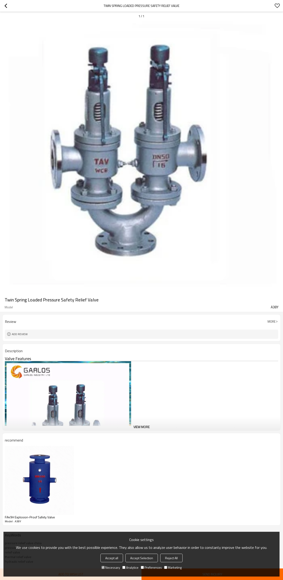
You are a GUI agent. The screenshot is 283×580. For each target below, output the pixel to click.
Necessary (111, 567)
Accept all (111, 558)
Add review (20, 334)
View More (141, 426)
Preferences (151, 567)
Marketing (173, 567)
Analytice (130, 567)
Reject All (171, 558)
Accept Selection (141, 558)
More (272, 321)
